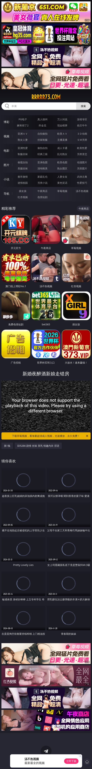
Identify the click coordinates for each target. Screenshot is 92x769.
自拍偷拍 (42, 133)
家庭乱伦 (42, 176)
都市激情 (23, 176)
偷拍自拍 (42, 148)
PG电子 (23, 119)
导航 (6, 194)
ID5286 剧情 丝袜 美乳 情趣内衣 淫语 (38, 445)
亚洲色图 (42, 162)
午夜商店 (42, 191)
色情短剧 (42, 197)
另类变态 (82, 154)
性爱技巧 (82, 182)
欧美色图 (62, 162)
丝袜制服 (42, 139)
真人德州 (42, 119)
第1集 (7, 445)
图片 (6, 165)
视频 (6, 136)
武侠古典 (82, 176)
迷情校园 (23, 182)
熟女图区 (62, 168)
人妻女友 (62, 176)
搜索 (83, 106)
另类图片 (82, 168)
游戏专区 (82, 119)
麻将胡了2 (22, 125)
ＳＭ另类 (82, 139)
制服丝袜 (23, 154)
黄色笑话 (62, 182)
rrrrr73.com (45, 97)
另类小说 (42, 182)
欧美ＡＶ (62, 133)
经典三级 (42, 154)
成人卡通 (62, 148)
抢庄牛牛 (82, 125)
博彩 (6, 122)
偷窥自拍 (23, 162)
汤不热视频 (82, 191)
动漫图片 (82, 162)
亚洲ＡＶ (23, 133)
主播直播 (62, 139)
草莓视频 (62, 191)
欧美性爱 (82, 148)
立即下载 (71, 761)
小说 (6, 179)
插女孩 (22, 191)
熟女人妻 (23, 139)
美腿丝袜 (23, 168)
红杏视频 (23, 197)
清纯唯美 (42, 168)
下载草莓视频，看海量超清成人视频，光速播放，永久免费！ (50, 436)
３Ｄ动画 (82, 133)
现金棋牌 (62, 125)
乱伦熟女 (62, 154)
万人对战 (62, 119)
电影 (6, 151)
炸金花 (42, 125)
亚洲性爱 (23, 148)
